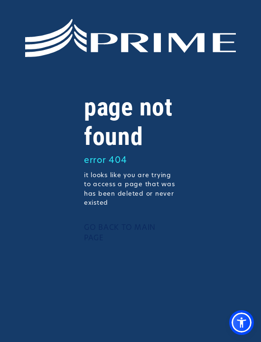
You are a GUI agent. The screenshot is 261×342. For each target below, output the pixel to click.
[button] (242, 322)
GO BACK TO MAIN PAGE (120, 234)
